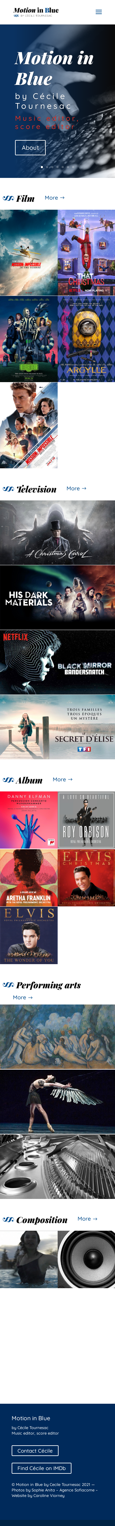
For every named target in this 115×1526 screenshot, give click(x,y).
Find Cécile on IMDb (41, 1468)
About (30, 147)
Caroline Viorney (48, 1495)
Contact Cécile (35, 1450)
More (51, 197)
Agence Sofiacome (76, 1489)
